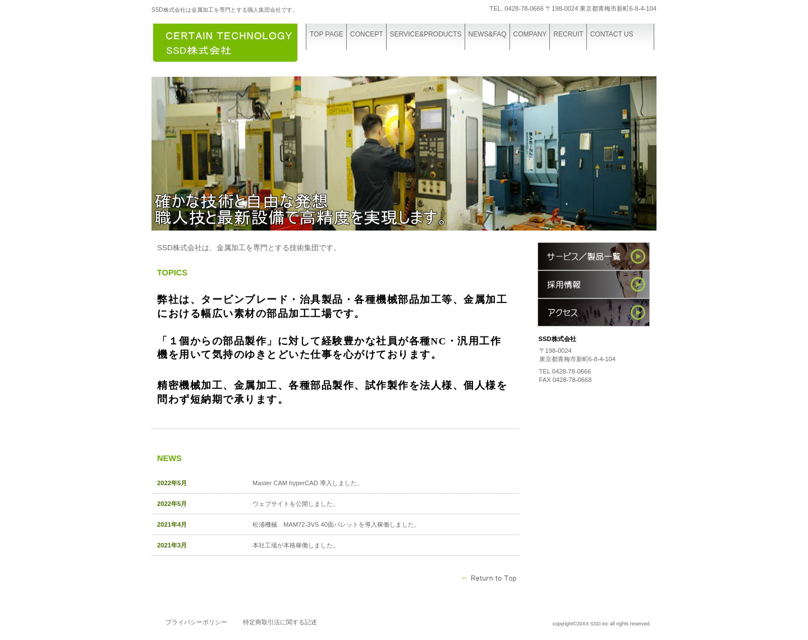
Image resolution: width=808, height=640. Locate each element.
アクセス (594, 312)
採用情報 (594, 284)
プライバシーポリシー (196, 622)
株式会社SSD (236, 43)
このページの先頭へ (489, 578)
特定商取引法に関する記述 (280, 622)
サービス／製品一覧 (594, 256)
